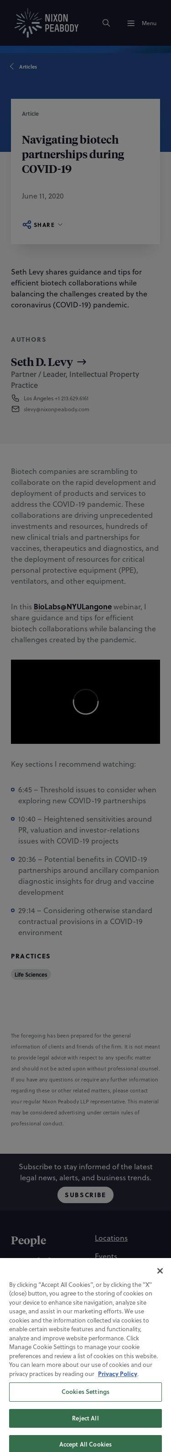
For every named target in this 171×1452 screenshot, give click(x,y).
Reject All (85, 1425)
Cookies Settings (85, 1399)
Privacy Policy (117, 1380)
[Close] (160, 1278)
